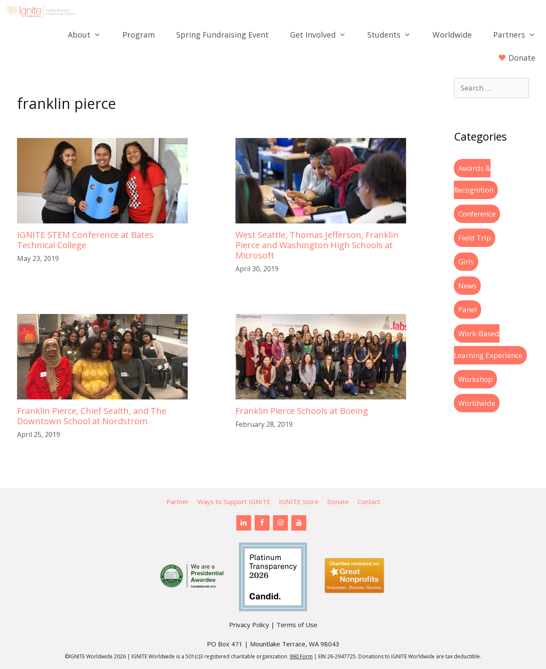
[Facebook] (262, 523)
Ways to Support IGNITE (233, 501)
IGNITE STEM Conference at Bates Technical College (85, 240)
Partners (519, 34)
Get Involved (323, 34)
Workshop (475, 379)
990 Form (301, 656)
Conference (477, 214)
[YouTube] (298, 523)
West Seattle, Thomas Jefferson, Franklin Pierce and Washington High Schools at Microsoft (316, 245)
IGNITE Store (299, 501)
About (89, 34)
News (467, 285)
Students (394, 34)
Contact (368, 501)
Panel (467, 309)
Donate (338, 501)
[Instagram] (280, 523)
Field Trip (474, 238)
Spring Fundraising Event (222, 34)
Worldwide (452, 34)
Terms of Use (296, 624)
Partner (177, 501)
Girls (466, 262)
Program (138, 34)
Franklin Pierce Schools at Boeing (301, 411)
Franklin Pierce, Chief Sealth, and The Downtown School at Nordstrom (91, 416)
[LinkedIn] (243, 523)
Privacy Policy (249, 624)
